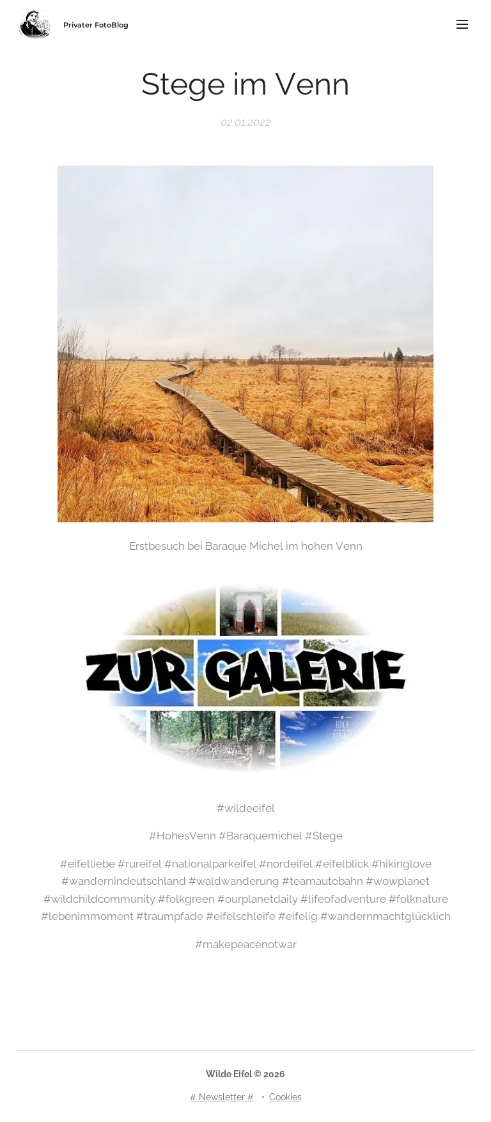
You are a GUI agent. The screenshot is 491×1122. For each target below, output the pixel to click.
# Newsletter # (222, 1097)
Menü (462, 24)
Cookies (285, 1097)
